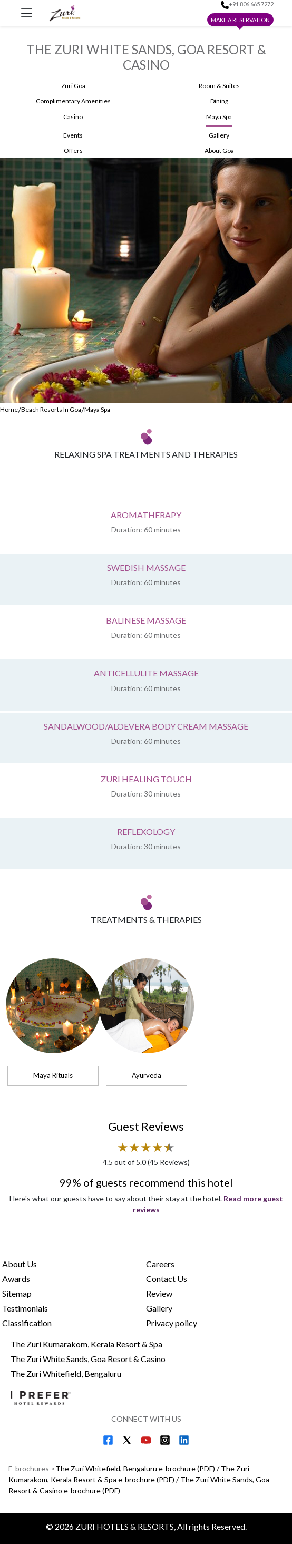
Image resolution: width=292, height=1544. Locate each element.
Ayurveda (146, 1075)
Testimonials (25, 1308)
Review (159, 1293)
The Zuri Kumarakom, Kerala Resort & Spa (86, 1344)
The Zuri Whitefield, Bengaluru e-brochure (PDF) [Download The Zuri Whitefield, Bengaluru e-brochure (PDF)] (135, 1468)
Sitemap (17, 1293)
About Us (19, 1264)
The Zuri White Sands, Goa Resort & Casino (88, 1359)
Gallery (159, 1308)
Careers (160, 1264)
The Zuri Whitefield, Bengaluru (66, 1373)
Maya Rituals (53, 1075)
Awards (16, 1279)
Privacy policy (171, 1323)
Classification (27, 1323)
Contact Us (166, 1279)
